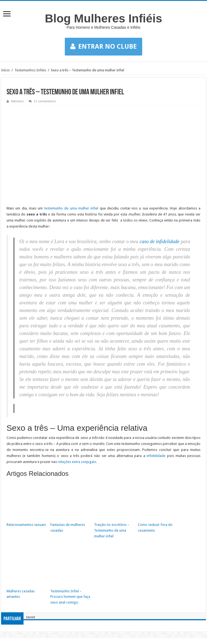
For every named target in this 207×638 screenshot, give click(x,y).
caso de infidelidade (160, 241)
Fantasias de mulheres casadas (67, 527)
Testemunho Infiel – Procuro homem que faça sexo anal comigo (70, 597)
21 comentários (45, 101)
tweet (30, 617)
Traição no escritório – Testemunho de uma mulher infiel (111, 530)
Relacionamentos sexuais (26, 525)
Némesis (17, 101)
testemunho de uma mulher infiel (71, 208)
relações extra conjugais (77, 462)
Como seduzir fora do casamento (155, 527)
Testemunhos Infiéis (30, 70)
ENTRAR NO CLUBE (103, 46)
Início (5, 70)
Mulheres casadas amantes (21, 594)
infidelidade (156, 456)
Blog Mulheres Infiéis (103, 18)
